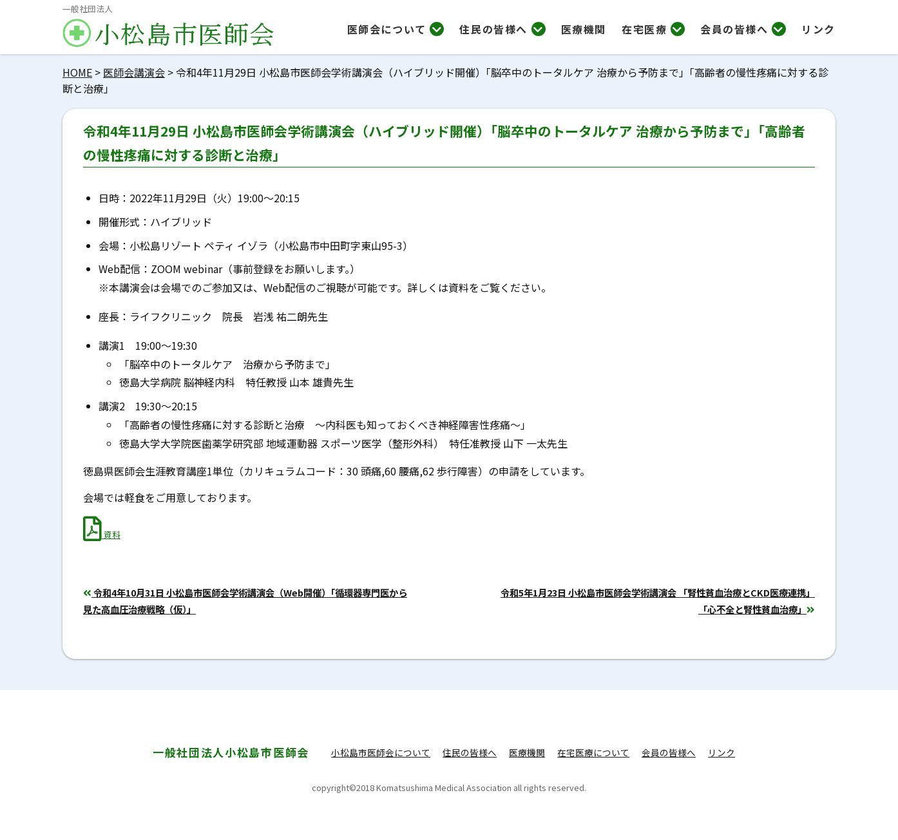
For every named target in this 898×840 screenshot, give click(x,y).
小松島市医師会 (231, 752)
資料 (101, 534)
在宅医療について (593, 752)
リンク (818, 29)
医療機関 (583, 29)
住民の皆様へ (502, 29)
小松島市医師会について (380, 752)
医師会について (395, 29)
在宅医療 (653, 29)
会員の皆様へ (743, 29)
